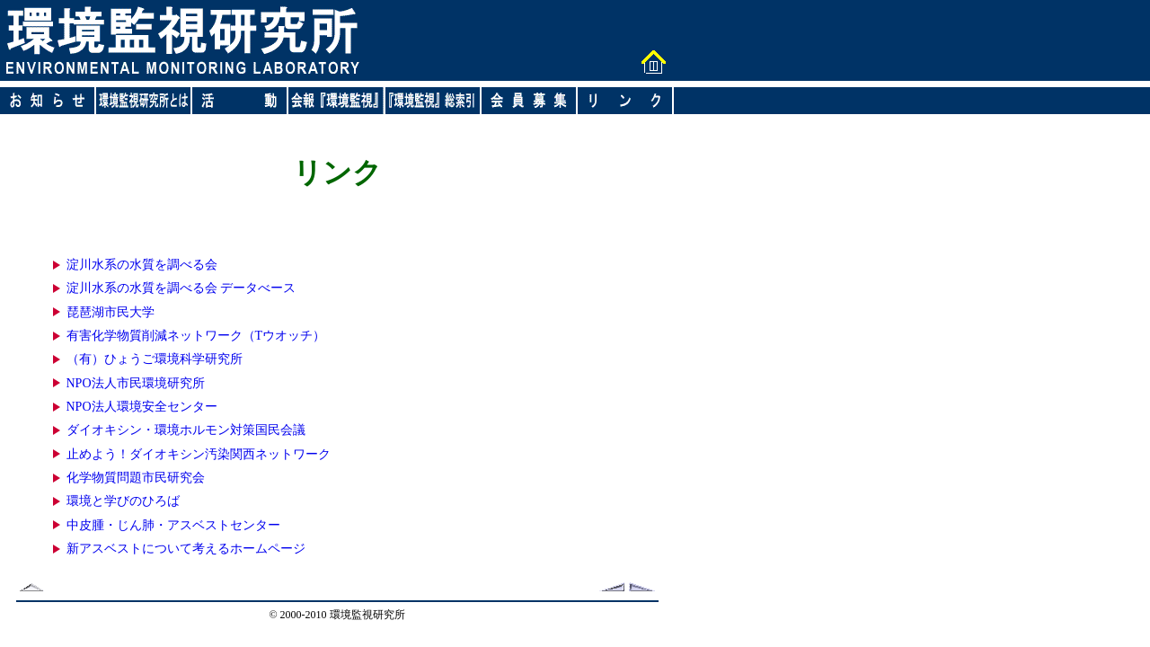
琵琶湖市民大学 (110, 312)
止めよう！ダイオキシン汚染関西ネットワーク (198, 454)
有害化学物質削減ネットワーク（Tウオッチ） (196, 335)
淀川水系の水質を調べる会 (141, 264)
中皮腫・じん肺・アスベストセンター (173, 525)
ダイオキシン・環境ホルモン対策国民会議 (185, 430)
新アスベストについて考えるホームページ (185, 548)
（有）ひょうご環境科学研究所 (154, 359)
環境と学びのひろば (123, 501)
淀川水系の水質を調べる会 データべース (181, 288)
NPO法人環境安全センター (141, 406)
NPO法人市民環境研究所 (135, 383)
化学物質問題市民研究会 (135, 477)
